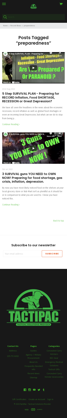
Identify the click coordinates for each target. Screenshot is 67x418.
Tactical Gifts (54, 369)
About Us (33, 362)
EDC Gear (54, 358)
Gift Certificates (19, 399)
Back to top (58, 220)
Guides (33, 351)
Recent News (34, 373)
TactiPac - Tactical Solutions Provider (35, 404)
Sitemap (33, 377)
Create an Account (37, 399)
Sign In (50, 399)
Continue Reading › (11, 124)
